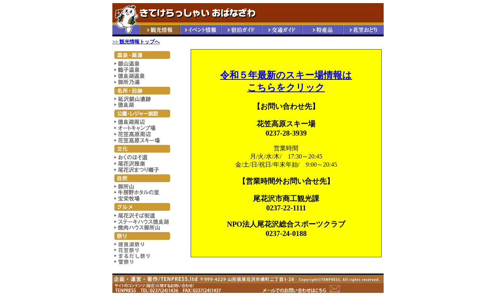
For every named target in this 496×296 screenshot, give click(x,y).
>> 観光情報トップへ (136, 42)
